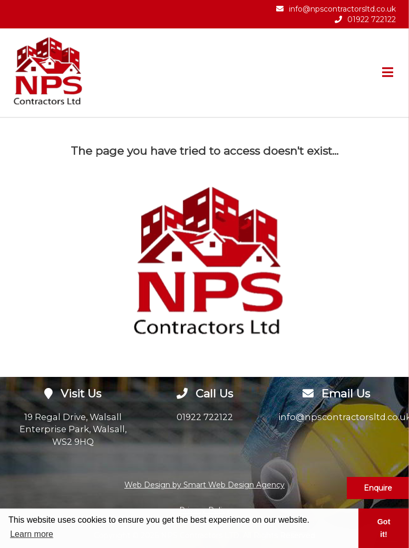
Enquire (378, 488)
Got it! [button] (384, 528)
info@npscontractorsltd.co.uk (342, 9)
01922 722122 (371, 19)
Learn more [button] (31, 534)
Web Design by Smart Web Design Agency (204, 485)
